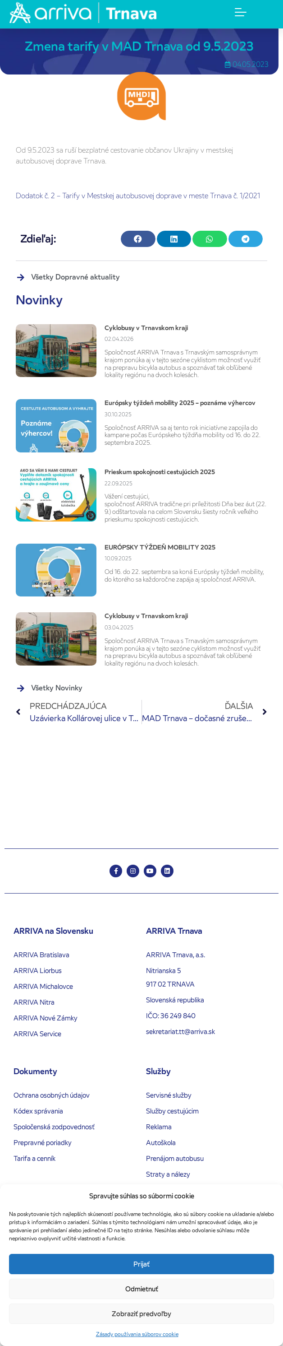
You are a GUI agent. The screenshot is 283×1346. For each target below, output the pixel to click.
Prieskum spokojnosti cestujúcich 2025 (160, 472)
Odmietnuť (141, 1289)
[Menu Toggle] (240, 12)
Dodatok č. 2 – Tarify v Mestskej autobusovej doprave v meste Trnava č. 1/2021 (138, 195)
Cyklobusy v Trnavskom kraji (146, 328)
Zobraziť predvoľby (141, 1313)
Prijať (141, 1264)
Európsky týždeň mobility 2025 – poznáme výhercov (180, 403)
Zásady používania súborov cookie (137, 1334)
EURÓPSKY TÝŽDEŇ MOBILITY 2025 (160, 547)
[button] (138, 239)
